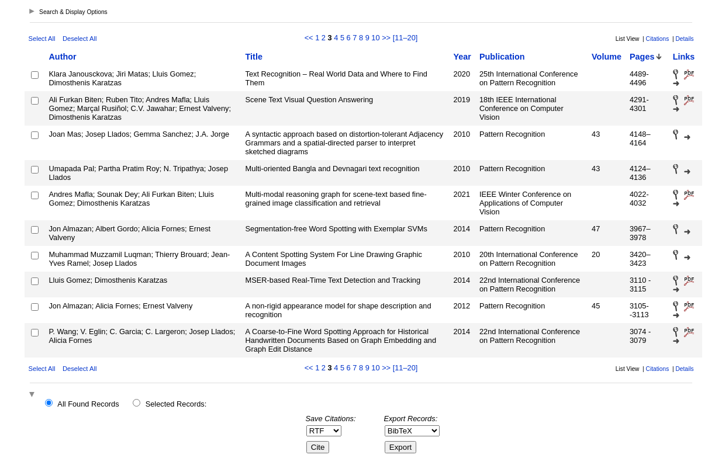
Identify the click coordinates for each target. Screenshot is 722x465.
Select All (41, 38)
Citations (657, 39)
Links (684, 56)
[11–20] (405, 37)
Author (62, 56)
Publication (502, 56)
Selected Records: (176, 404)
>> (386, 37)
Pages (642, 56)
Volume (606, 56)
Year (462, 56)
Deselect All (79, 38)
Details (684, 39)
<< (309, 37)
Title (254, 56)
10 (375, 37)
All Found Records (88, 404)
